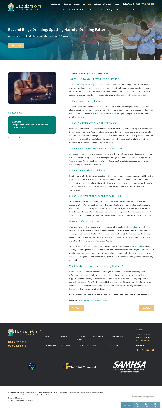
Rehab (104, 300)
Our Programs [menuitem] (145, 10)
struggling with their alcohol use (132, 95)
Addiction (82, 300)
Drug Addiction (50, 345)
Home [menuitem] (53, 10)
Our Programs (66, 345)
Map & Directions (142, 340)
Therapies (67, 4)
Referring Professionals (102, 4)
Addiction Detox (99, 336)
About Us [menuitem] (62, 10)
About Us (64, 336)
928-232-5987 (17, 345)
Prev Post (76, 308)
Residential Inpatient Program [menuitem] (112, 10)
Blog (89, 4)
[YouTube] (153, 350)
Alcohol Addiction (116, 336)
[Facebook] (137, 350)
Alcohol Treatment (94, 300)
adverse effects (132, 227)
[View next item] (18, 137)
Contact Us (118, 4)
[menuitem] (10, 400)
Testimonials (55, 4)
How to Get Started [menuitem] (76, 10)
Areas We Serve (79, 4)
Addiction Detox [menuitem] (92, 10)
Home (47, 336)
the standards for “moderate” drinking (116, 237)
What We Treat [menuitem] (132, 10)
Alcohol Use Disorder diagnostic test (88, 84)
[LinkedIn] (147, 350)
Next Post (146, 308)
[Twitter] (142, 350)
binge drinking (138, 246)
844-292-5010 (144, 4)
